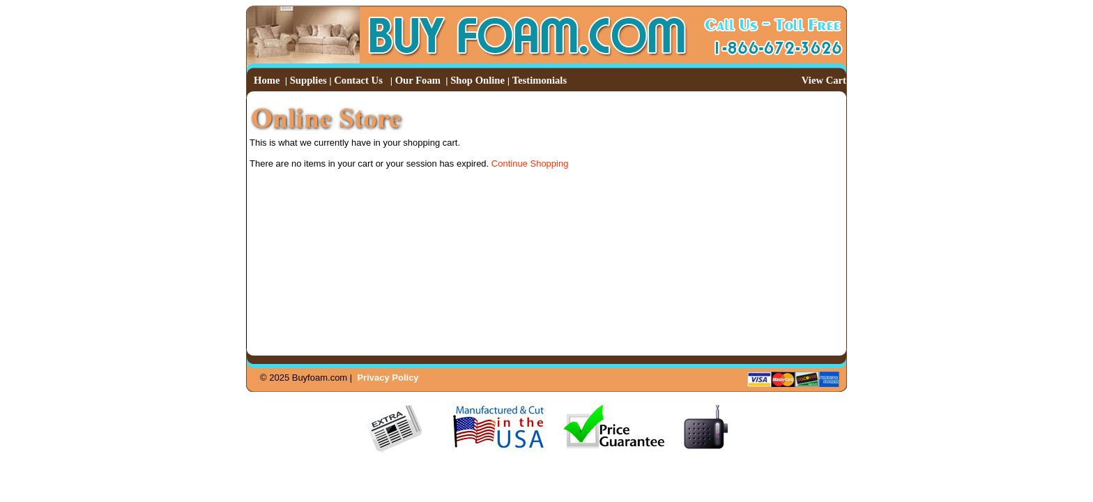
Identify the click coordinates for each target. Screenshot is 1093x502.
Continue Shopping (530, 163)
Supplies (308, 80)
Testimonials (539, 80)
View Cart (824, 80)
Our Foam (418, 80)
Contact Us (358, 80)
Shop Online (477, 80)
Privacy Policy (387, 377)
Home (267, 80)
